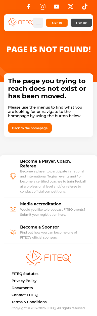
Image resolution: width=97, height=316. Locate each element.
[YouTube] (57, 8)
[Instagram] (42, 8)
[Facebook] (28, 8)
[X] (71, 8)
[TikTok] (85, 8)
